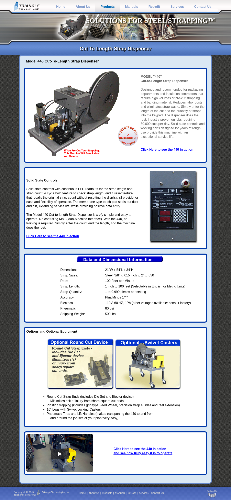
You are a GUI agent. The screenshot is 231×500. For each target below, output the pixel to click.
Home (60, 6)
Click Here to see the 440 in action (167, 149)
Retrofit (154, 6)
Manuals (131, 6)
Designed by (212, 491)
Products (107, 6)
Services (177, 6)
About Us (83, 6)
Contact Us (202, 6)
